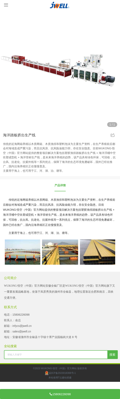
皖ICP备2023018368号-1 (60, 373)
